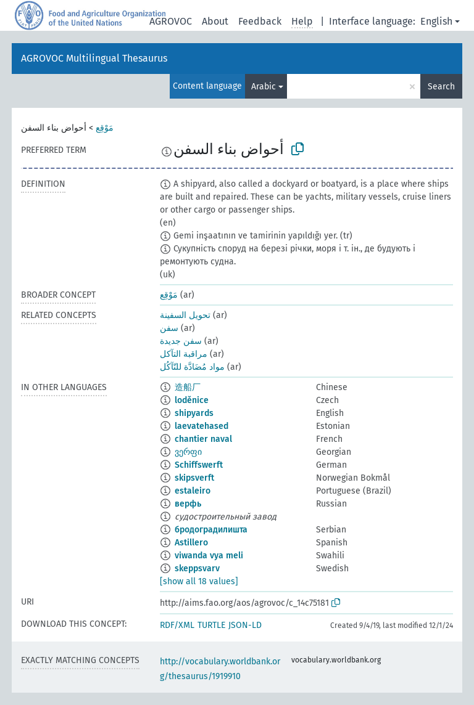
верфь (188, 504)
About (215, 21)
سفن (169, 328)
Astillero (191, 542)
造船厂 (188, 387)
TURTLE (211, 625)
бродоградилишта (211, 529)
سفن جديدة (181, 341)
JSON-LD (245, 625)
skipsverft (194, 478)
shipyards (194, 413)
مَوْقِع (105, 128)
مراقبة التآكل (183, 354)
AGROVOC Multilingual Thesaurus (94, 58)
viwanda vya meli (209, 555)
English (436, 21)
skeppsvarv (197, 568)
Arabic (263, 86)
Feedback (259, 21)
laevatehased (201, 426)
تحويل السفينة (185, 315)
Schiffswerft (199, 465)
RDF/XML (177, 625)
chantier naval (203, 439)
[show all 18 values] (199, 581)
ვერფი (188, 452)
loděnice (192, 400)
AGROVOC (170, 21)
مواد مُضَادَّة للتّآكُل (192, 367)
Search (441, 86)
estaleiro (192, 491)
